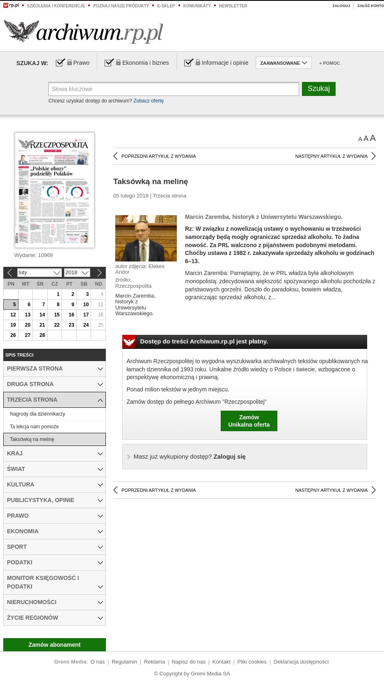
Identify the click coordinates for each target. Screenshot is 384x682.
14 (42, 315)
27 (27, 335)
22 (56, 325)
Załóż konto (370, 6)
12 (13, 315)
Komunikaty (197, 6)
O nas (98, 662)
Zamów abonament (55, 644)
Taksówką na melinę (32, 439)
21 (42, 325)
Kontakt (222, 662)
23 (71, 325)
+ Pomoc (329, 63)
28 (42, 335)
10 (86, 304)
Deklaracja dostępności (301, 662)
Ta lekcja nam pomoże (34, 427)
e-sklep (166, 6)
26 (13, 335)
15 (56, 315)
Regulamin (124, 662)
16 (71, 315)
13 (27, 315)
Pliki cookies (252, 662)
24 (86, 325)
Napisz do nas (189, 662)
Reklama (154, 662)
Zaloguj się (190, 456)
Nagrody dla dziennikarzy (37, 414)
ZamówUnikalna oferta (249, 421)
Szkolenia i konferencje (56, 6)
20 (27, 325)
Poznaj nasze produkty (121, 6)
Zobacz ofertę (148, 101)
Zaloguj (341, 6)
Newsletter (233, 6)
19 (13, 325)
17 (86, 315)
